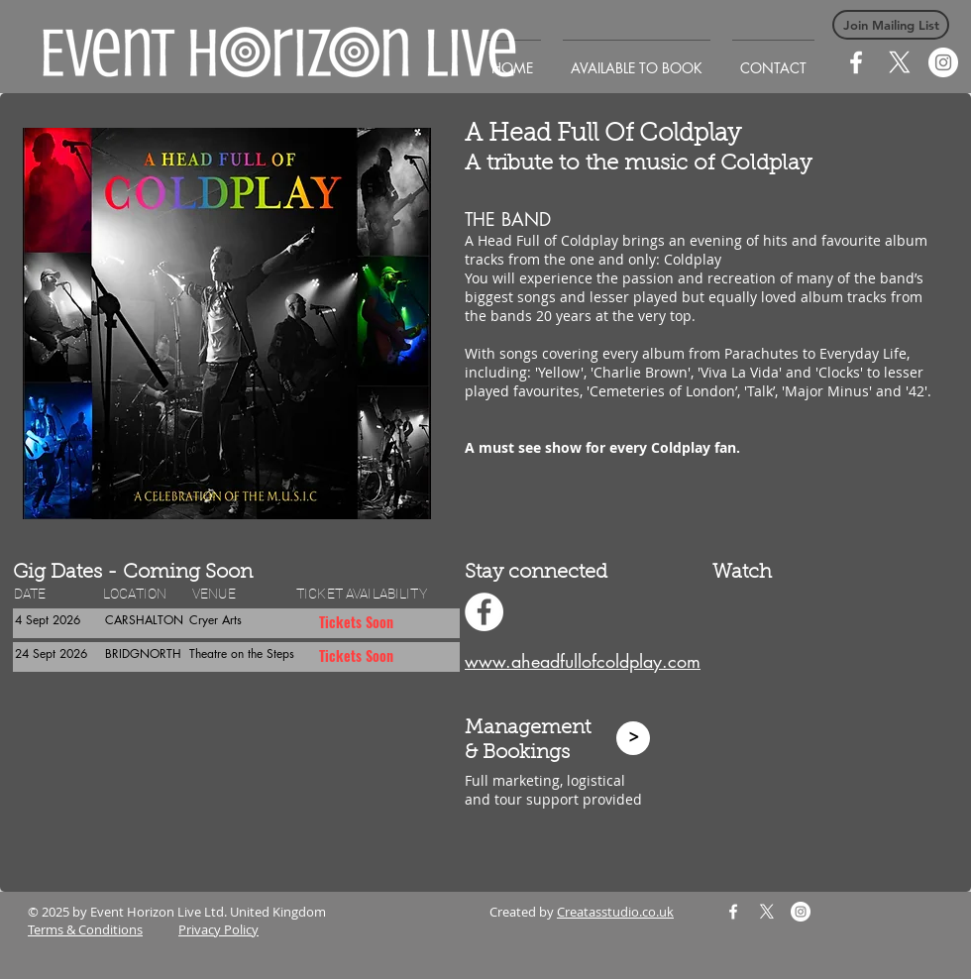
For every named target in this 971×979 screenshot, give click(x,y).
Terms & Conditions (85, 929)
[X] (900, 62)
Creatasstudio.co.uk (615, 912)
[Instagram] (943, 62)
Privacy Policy (218, 929)
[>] (633, 738)
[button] (890, 25)
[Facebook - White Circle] (484, 612)
